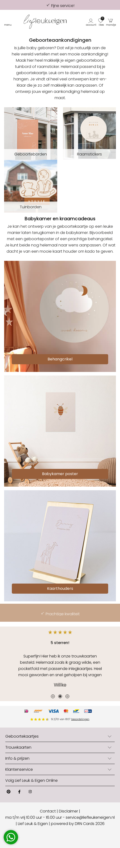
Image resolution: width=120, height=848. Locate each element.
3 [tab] (67, 696)
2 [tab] (60, 696)
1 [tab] (52, 696)
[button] (91, 22)
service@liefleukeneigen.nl (90, 817)
